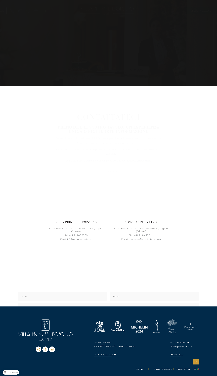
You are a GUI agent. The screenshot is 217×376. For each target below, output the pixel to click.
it (195, 370)
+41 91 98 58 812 (143, 235)
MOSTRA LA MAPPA (105, 355)
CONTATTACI (177, 355)
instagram (52, 349)
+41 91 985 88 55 (78, 235)
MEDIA (139, 370)
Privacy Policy (163, 370)
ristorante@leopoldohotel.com (145, 239)
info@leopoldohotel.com (79, 239)
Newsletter (183, 370)
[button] (11, 372)
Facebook (45, 349)
